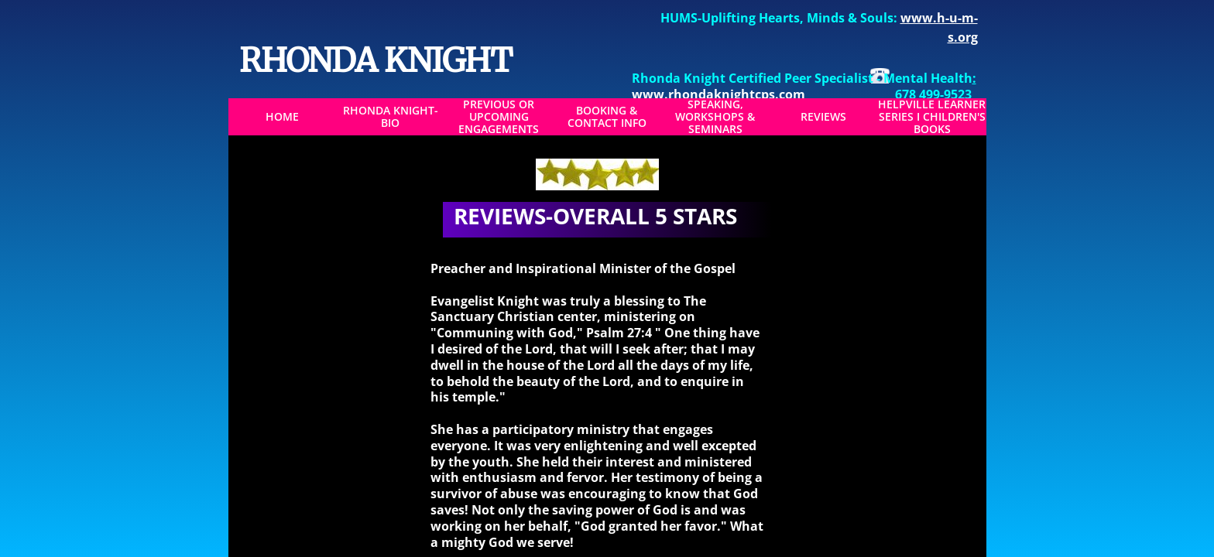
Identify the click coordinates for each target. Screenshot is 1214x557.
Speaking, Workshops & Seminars (715, 116)
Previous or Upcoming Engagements (498, 116)
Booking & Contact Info (607, 116)
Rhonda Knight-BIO (390, 116)
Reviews (823, 117)
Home (282, 117)
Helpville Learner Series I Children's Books (932, 116)
